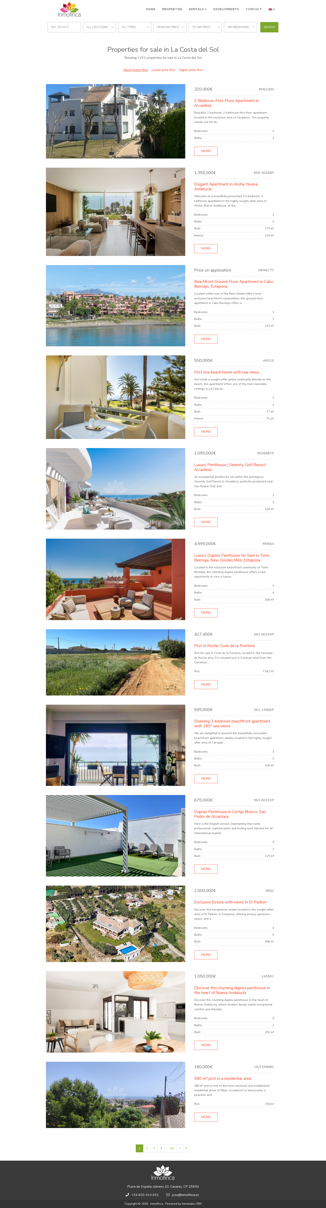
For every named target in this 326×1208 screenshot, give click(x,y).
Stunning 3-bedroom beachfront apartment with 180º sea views (232, 724)
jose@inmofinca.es (185, 1195)
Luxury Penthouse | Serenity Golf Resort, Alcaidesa (230, 467)
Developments (226, 9)
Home (151, 9)
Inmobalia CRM (191, 1204)
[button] (271, 9)
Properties (172, 9)
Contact (254, 9)
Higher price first (191, 70)
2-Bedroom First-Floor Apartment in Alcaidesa (226, 103)
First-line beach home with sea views (226, 372)
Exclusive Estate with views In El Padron (230, 902)
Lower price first (163, 70)
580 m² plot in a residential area (222, 1078)
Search (269, 27)
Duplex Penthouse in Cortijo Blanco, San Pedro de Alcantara (230, 814)
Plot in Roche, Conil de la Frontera (224, 646)
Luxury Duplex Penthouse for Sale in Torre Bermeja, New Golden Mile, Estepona (231, 558)
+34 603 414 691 (145, 1195)
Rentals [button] (196, 9)
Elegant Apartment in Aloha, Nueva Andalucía (226, 187)
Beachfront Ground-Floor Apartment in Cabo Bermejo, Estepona (233, 284)
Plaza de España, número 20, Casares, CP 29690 (163, 1186)
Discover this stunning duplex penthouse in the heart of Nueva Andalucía (232, 990)
